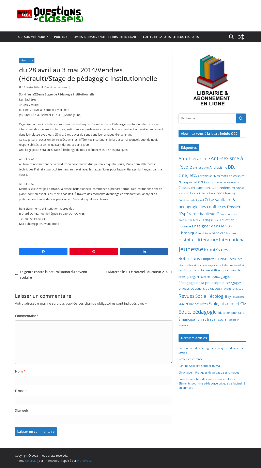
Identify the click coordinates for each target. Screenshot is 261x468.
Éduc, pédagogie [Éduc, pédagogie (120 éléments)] (198, 311)
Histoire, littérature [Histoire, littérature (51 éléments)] (198, 240)
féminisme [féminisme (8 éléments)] (204, 233)
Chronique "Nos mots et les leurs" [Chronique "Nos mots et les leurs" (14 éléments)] (222, 176)
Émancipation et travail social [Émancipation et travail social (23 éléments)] (203, 319)
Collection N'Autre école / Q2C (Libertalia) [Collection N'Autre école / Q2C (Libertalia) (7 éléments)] (211, 193)
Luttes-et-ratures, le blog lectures (171, 37)
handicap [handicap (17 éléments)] (219, 233)
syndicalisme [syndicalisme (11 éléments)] (236, 297)
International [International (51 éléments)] (232, 240)
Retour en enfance (191, 359)
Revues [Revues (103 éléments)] (187, 295)
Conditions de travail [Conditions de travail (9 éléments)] (191, 200)
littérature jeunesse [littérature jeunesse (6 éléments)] (210, 265)
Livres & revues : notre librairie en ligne (105, 37)
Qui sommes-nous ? (33, 37)
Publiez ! (60, 37)
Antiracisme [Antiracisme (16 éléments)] (218, 167)
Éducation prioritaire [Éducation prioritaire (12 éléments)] (230, 313)
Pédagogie (27, 60)
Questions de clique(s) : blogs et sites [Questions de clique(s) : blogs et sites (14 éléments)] (216, 288)
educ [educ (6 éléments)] (216, 220)
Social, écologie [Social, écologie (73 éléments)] (211, 296)
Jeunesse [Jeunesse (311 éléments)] (191, 249)
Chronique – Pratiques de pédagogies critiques (209, 372)
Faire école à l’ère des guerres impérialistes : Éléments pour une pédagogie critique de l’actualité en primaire (212, 383)
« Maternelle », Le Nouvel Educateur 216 (139, 272)
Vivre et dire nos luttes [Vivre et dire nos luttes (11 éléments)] (193, 304)
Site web (21, 410)
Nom (20, 371)
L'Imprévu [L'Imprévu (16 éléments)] (208, 259)
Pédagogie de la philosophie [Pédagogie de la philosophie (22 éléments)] (202, 282)
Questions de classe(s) (57, 87)
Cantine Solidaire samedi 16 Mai (199, 366)
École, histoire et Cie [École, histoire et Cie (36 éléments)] (227, 303)
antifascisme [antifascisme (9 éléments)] (201, 167)
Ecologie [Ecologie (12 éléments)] (207, 220)
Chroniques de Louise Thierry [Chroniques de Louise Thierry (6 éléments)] (222, 182)
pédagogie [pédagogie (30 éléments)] (220, 276)
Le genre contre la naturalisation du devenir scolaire (51, 275)
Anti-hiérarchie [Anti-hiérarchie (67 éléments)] (194, 158)
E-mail (21, 391)
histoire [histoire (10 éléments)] (231, 233)
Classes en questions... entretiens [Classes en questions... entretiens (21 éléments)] (205, 187)
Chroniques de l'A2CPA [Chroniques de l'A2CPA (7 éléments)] (192, 182)
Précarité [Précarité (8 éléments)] (205, 277)
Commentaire (27, 316)
